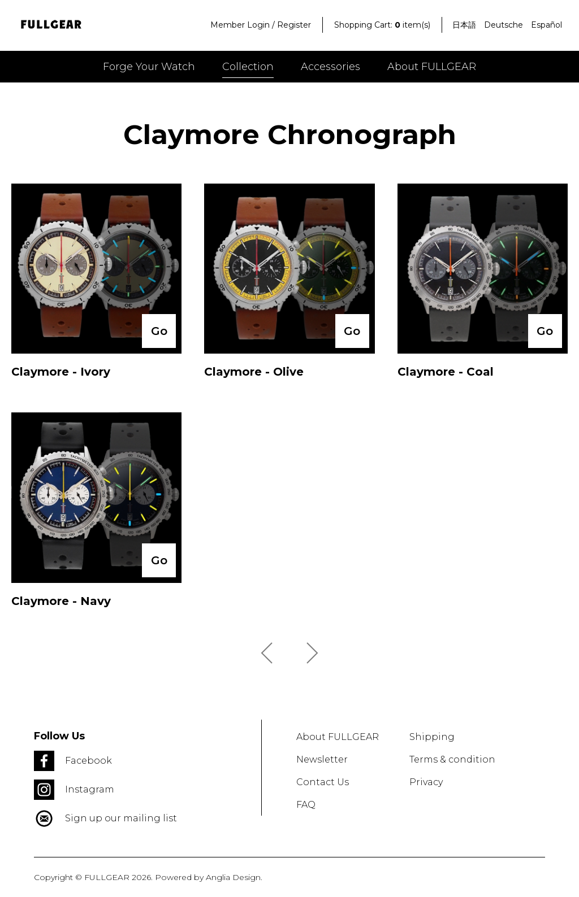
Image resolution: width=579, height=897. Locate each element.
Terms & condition (452, 759)
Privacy (426, 782)
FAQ (306, 804)
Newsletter (322, 759)
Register (294, 25)
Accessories (330, 66)
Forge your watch (149, 66)
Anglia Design (233, 877)
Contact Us (322, 782)
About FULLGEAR (431, 66)
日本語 (464, 25)
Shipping (432, 736)
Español (546, 25)
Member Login (240, 25)
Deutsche (503, 25)
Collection (248, 66)
